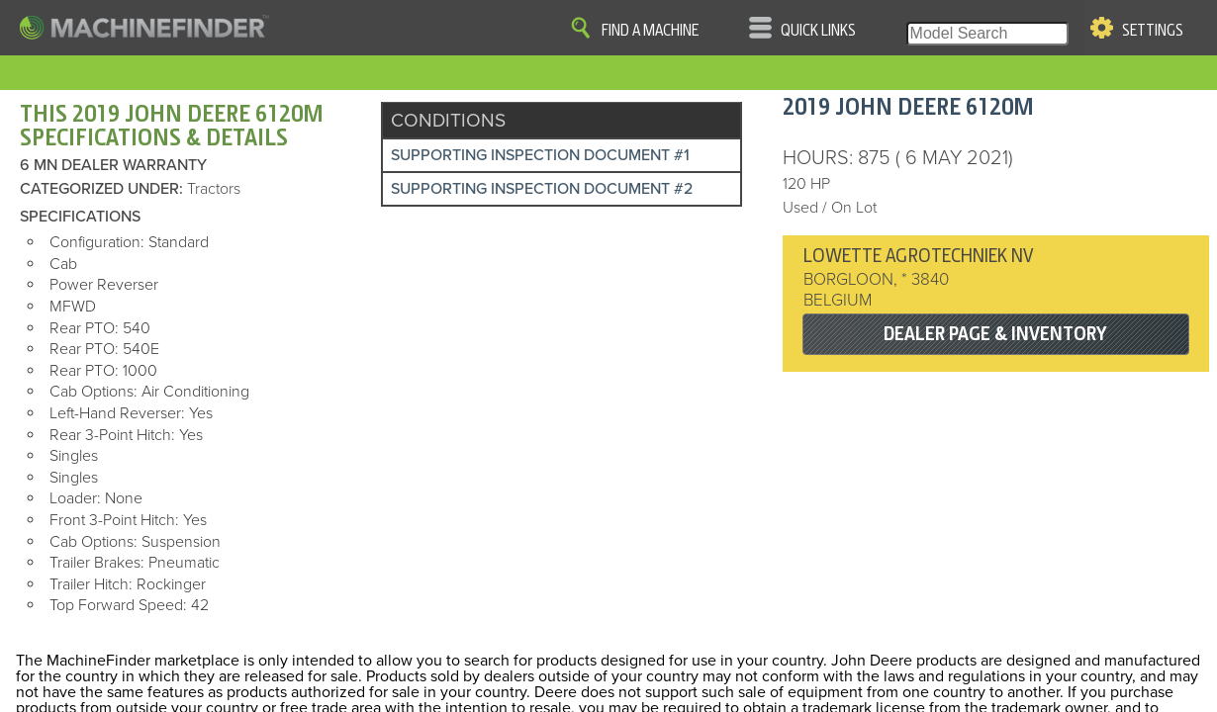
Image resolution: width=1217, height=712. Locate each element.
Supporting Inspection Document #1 (540, 155)
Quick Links (818, 31)
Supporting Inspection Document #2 (542, 189)
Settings (1152, 31)
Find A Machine (650, 31)
